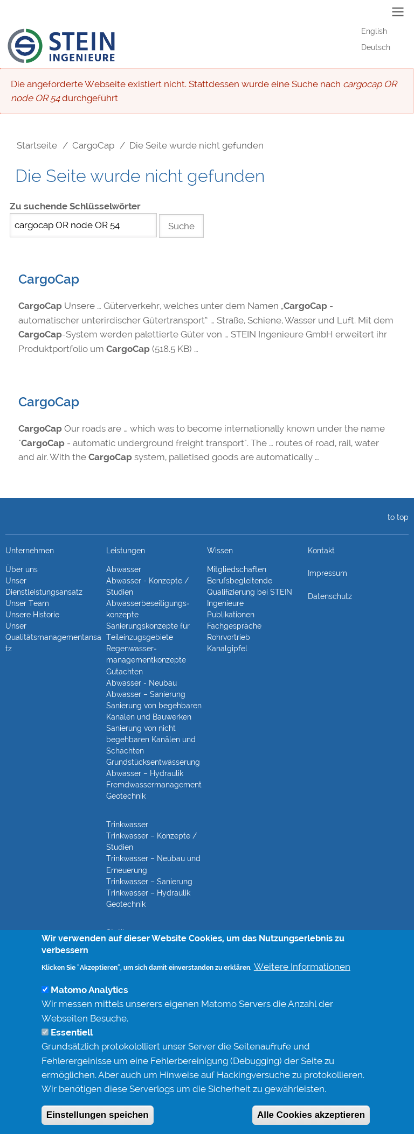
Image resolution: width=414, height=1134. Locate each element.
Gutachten (124, 671)
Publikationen (230, 614)
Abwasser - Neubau (141, 683)
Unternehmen (29, 550)
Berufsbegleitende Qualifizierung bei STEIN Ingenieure (249, 592)
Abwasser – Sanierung (145, 694)
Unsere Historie (32, 614)
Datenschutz (330, 596)
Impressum (327, 573)
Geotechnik (126, 796)
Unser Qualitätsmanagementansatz (53, 637)
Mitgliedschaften (236, 569)
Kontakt (321, 550)
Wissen (220, 550)
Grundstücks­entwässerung (153, 762)
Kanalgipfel (227, 648)
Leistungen (125, 550)
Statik (116, 932)
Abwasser (123, 569)
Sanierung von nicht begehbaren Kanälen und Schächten (151, 739)
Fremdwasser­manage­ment (154, 784)
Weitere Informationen (302, 987)
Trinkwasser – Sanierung (149, 881)
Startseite (37, 145)
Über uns (21, 569)
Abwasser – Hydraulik (144, 773)
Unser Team (27, 603)
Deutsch (375, 47)
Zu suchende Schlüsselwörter (75, 206)
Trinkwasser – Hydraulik (148, 893)
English (374, 31)
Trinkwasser (127, 824)
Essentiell (72, 1053)
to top (396, 517)
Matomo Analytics (89, 1010)
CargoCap (93, 145)
